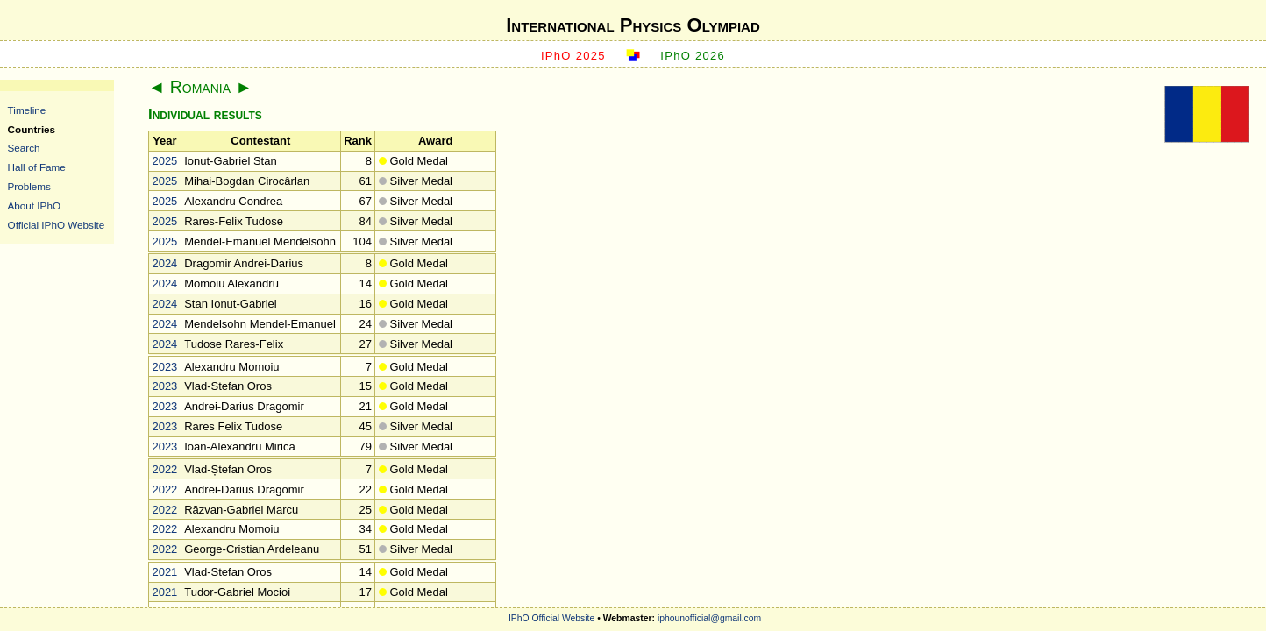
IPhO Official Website (551, 618)
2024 (164, 263)
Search (24, 147)
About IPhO (34, 205)
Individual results (205, 114)
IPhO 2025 (573, 55)
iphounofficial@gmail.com (709, 618)
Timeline (27, 110)
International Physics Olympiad (633, 25)
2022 (164, 469)
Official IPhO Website (56, 224)
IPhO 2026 (692, 55)
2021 (164, 571)
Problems (29, 186)
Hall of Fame (37, 167)
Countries (32, 129)
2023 (164, 366)
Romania (200, 86)
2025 (164, 160)
